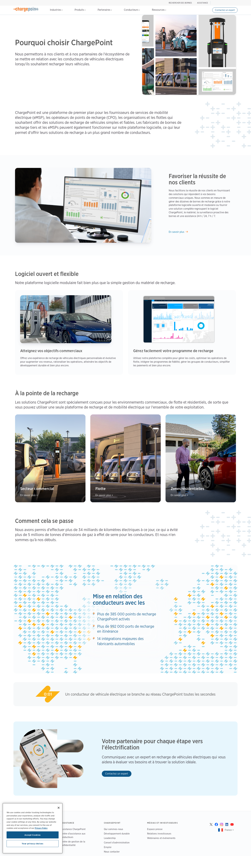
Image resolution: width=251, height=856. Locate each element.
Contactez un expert (225, 10)
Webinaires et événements (161, 838)
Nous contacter (112, 851)
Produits (80, 9)
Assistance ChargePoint (73, 829)
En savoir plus (176, 231)
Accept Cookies (32, 835)
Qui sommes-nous (113, 829)
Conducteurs (132, 9)
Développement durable (117, 833)
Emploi (107, 846)
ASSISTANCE (202, 3)
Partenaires (105, 9)
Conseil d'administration (117, 842)
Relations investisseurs (159, 833)
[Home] (26, 9)
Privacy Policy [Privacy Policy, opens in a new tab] (41, 828)
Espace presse (154, 829)
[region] (33, 828)
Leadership (110, 838)
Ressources (159, 9)
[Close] (58, 807)
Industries (56, 9)
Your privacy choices (32, 843)
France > (229, 829)
